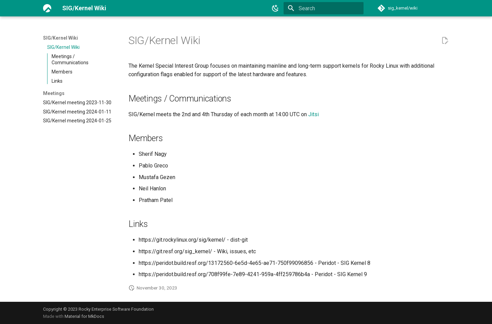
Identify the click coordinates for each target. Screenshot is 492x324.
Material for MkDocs (84, 316)
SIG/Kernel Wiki (60, 38)
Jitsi (313, 114)
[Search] (324, 8)
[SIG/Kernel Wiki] (47, 8)
